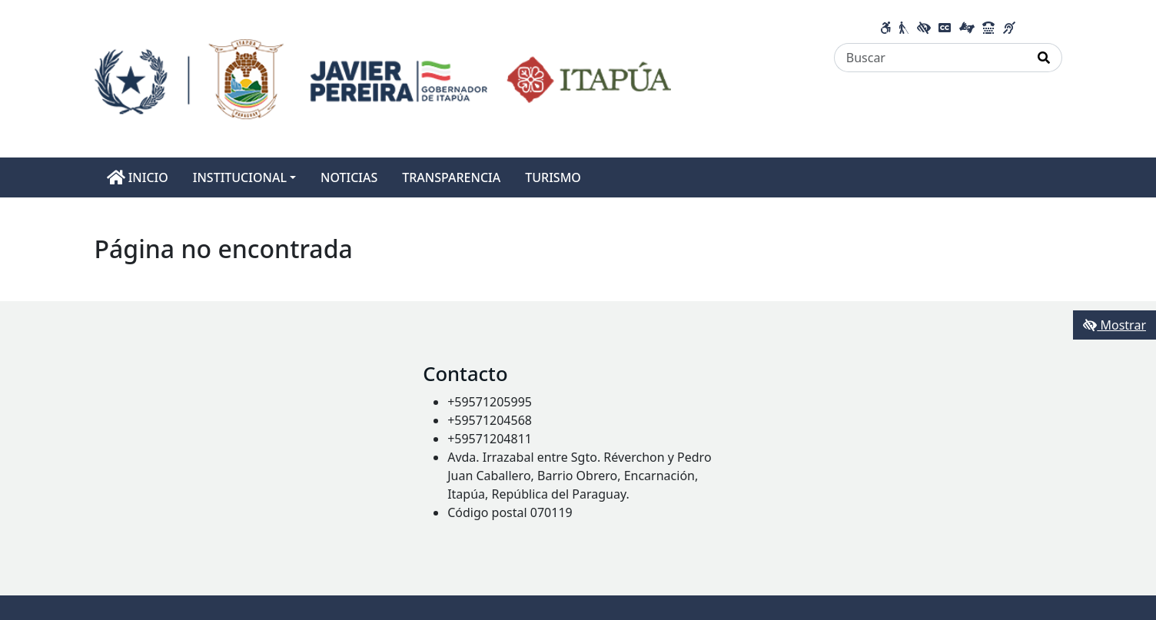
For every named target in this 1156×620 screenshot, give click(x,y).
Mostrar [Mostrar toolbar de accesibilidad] (1114, 325)
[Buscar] (930, 57)
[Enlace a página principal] (383, 77)
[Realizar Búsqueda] (1044, 57)
